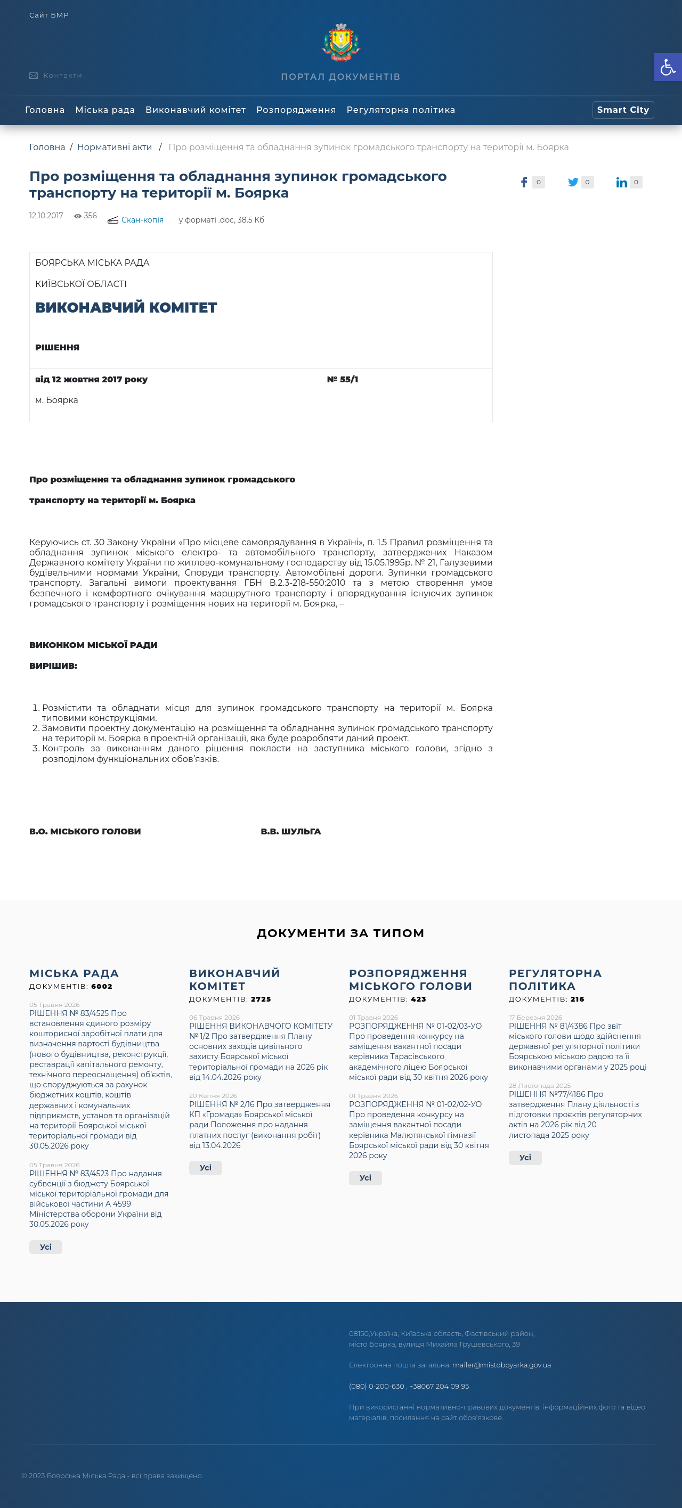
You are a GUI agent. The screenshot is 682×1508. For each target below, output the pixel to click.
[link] (668, 67)
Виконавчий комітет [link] (195, 110)
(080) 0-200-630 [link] (376, 1386)
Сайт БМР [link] (49, 15)
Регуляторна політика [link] (401, 110)
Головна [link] (45, 110)
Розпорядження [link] (296, 110)
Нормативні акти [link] (114, 147)
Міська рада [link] (105, 110)
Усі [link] (46, 1247)
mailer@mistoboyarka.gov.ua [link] (501, 1365)
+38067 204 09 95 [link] (439, 1386)
